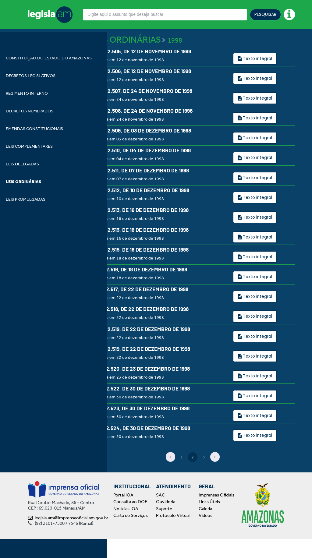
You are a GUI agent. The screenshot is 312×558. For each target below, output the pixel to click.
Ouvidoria (165, 521)
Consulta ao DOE (130, 521)
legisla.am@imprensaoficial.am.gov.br (68, 537)
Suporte (164, 528)
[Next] (215, 476)
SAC (160, 514)
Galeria (205, 528)
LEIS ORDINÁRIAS (125, 55)
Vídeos (205, 535)
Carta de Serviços (130, 535)
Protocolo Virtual (173, 535)
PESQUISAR (265, 14)
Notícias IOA (125, 528)
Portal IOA (123, 514)
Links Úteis (209, 521)
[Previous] (171, 476)
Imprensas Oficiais (216, 514)
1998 (175, 56)
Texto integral (257, 74)
